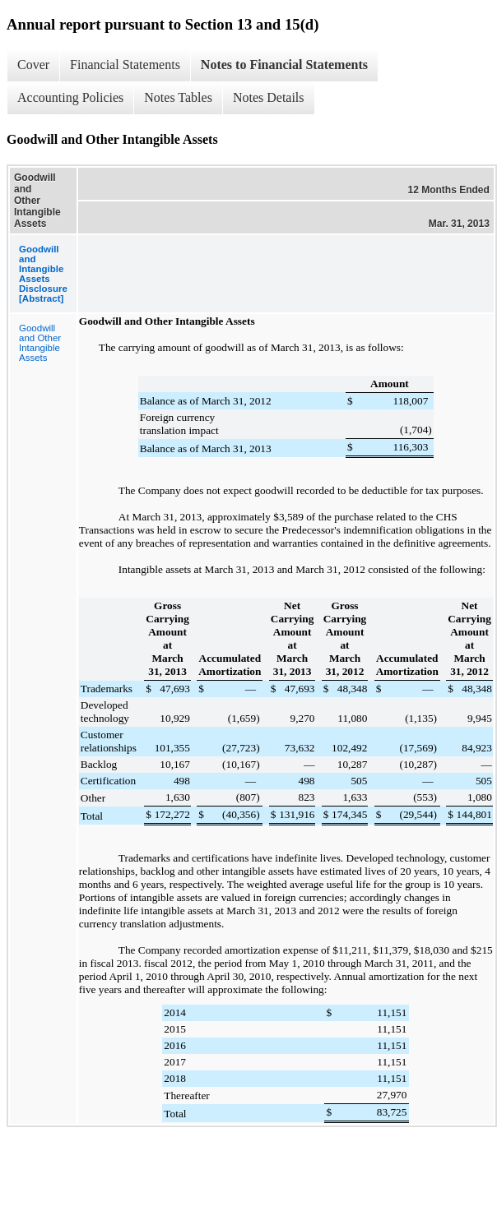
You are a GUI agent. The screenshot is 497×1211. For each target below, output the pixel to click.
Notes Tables (178, 97)
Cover (33, 65)
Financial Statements (125, 65)
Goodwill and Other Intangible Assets (40, 343)
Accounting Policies (70, 97)
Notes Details (268, 97)
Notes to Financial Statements (284, 65)
